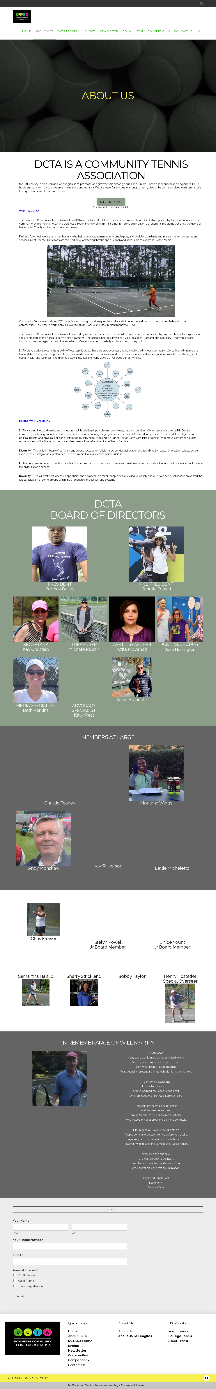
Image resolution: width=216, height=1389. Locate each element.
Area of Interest (26, 1270)
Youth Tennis (26, 1275)
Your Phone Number (29, 1240)
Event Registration (30, 1286)
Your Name (22, 1220)
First (15, 1232)
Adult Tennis (26, 1281)
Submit (20, 1296)
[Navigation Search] (198, 31)
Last (74, 1232)
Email (18, 1255)
